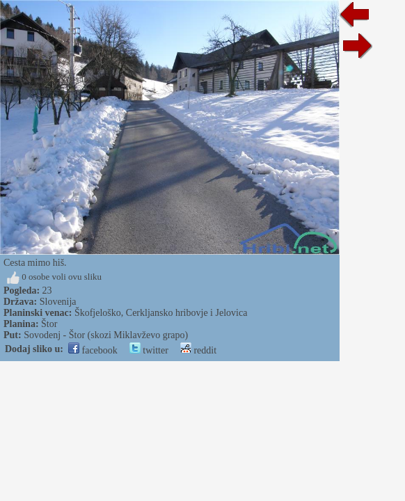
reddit (198, 350)
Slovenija (58, 301)
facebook (93, 350)
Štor (49, 324)
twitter (148, 350)
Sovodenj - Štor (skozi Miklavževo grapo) (106, 335)
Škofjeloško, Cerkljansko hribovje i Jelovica (160, 313)
